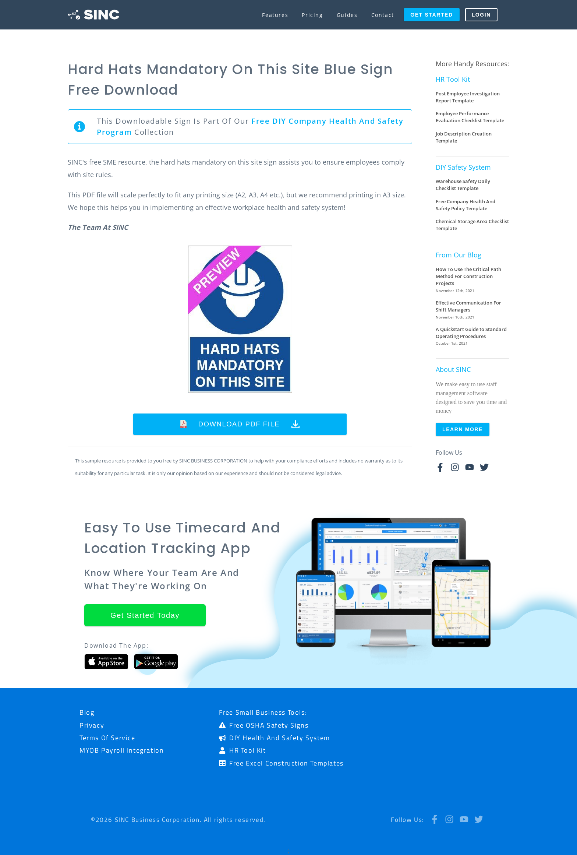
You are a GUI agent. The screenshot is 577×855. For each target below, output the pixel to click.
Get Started (431, 15)
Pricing (312, 14)
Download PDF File (240, 424)
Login (481, 15)
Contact (382, 14)
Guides (347, 14)
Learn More (462, 429)
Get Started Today (145, 615)
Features (275, 14)
